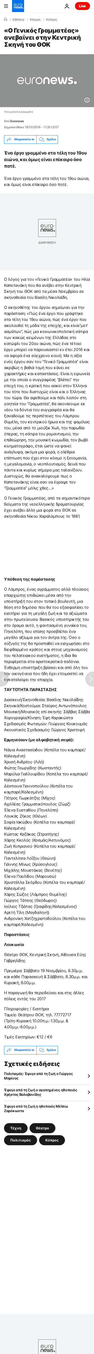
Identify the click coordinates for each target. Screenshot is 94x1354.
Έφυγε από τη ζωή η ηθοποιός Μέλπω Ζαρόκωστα (36, 1108)
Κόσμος (35, 19)
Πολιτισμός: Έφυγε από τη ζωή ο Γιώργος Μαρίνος (38, 1075)
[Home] (5, 19)
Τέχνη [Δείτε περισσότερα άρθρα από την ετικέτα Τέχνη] (15, 1128)
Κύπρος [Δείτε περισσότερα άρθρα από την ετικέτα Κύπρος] (52, 1140)
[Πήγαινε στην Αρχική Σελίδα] (18, 6)
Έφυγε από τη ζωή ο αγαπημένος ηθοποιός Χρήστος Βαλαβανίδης (40, 1092)
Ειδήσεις (18, 19)
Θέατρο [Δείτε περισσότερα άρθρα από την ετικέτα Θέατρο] (42, 1128)
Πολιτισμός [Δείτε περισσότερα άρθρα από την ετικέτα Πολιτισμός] (20, 1140)
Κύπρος (51, 19)
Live (82, 6)
